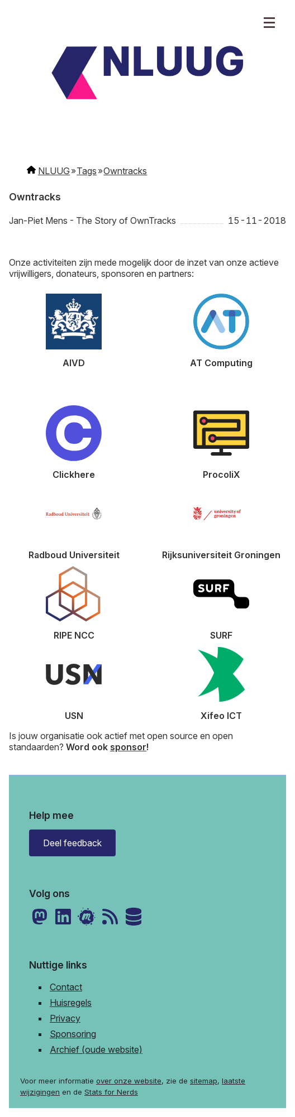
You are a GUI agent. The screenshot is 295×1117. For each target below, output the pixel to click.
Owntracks (125, 170)
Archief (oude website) (96, 1049)
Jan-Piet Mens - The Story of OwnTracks (92, 220)
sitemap (203, 1080)
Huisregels (71, 1002)
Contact (66, 987)
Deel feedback (72, 842)
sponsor (128, 746)
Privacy (65, 1018)
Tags (87, 170)
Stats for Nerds (111, 1091)
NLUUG (54, 170)
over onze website (128, 1080)
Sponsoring (73, 1033)
